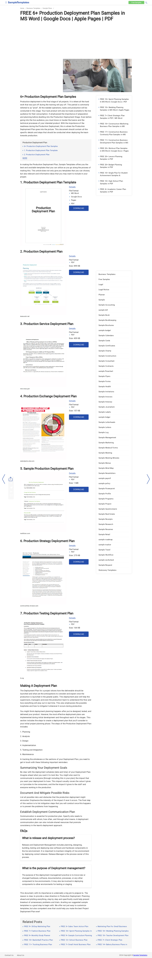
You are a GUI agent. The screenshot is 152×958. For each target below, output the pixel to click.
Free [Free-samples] (136, 2)
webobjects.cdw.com (27, 461)
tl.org (22, 678)
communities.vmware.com (29, 606)
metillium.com (25, 533)
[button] (146, 2)
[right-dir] (148, 479)
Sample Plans (47, 8)
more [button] (25, 158)
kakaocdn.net (24, 316)
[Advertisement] (76, 40)
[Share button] (10, 479)
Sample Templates (140, 955)
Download (78, 208)
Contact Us (9, 955)
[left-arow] (3, 479)
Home (22, 8)
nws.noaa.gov (25, 389)
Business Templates (33, 8)
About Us (20, 955)
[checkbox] (6, 2)
